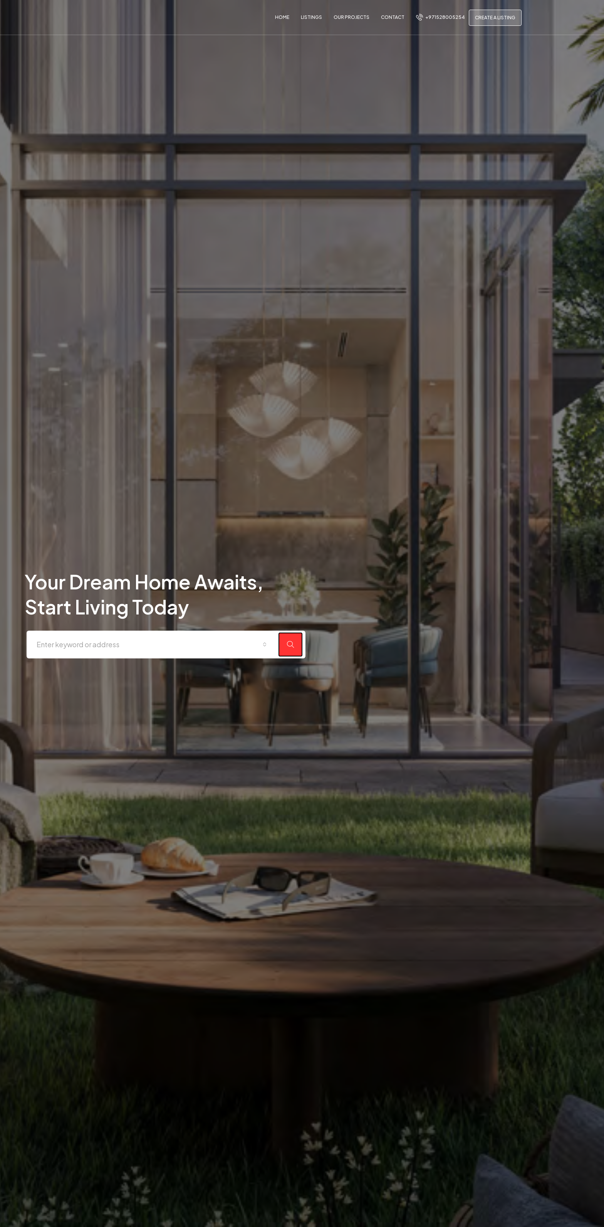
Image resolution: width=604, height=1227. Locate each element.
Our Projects (351, 17)
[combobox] (152, 646)
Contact (392, 17)
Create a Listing (495, 17)
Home (282, 17)
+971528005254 (440, 16)
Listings (311, 17)
